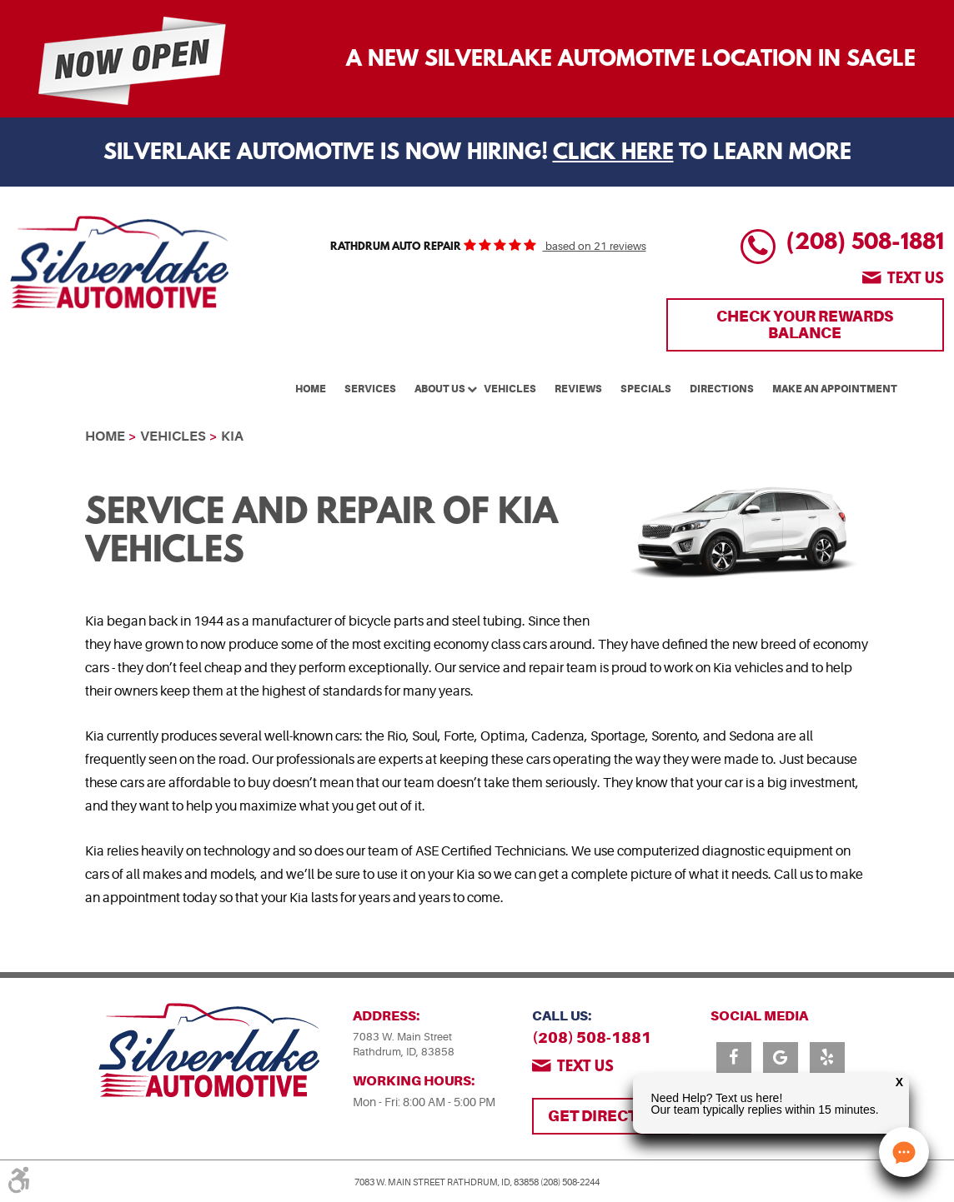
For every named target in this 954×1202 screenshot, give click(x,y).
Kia (232, 436)
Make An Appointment (834, 389)
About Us (439, 389)
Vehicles (510, 389)
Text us (915, 280)
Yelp (827, 1057)
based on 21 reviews (594, 246)
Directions (722, 389)
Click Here (613, 153)
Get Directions (611, 1116)
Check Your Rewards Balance (804, 324)
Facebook (733, 1057)
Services (370, 389)
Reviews (578, 389)
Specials (645, 389)
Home (310, 389)
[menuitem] (310, 387)
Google (780, 1057)
